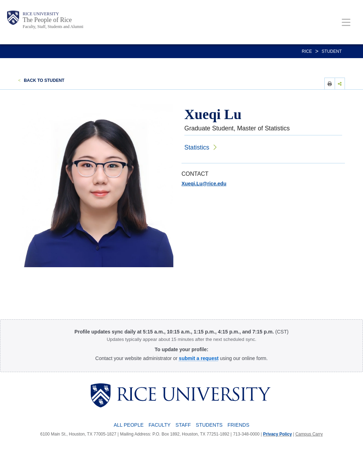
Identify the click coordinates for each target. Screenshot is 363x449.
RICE (307, 51)
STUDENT (332, 51)
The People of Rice (47, 19)
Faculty (160, 425)
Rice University (41, 14)
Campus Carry (309, 434)
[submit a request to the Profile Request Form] (199, 358)
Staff (183, 425)
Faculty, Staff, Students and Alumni (53, 26)
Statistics (196, 147)
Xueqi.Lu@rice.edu (204, 183)
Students (209, 425)
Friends (238, 425)
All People (129, 425)
